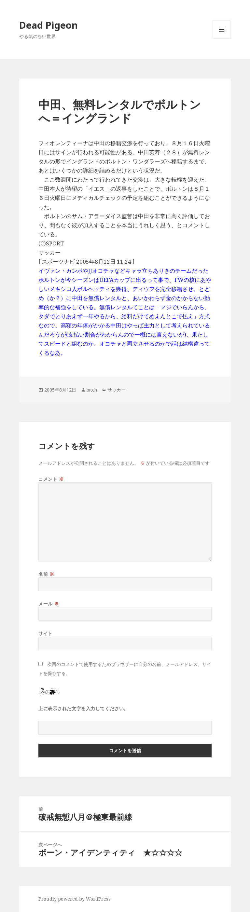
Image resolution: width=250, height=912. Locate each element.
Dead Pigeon (48, 25)
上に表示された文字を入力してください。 (83, 708)
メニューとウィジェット (222, 38)
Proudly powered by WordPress (74, 899)
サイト (45, 633)
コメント (50, 479)
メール (48, 604)
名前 (46, 574)
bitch (92, 390)
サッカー (116, 390)
